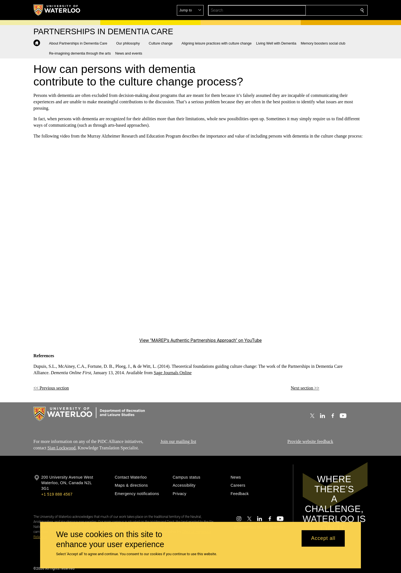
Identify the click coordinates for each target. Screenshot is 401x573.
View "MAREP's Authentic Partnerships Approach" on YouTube (200, 340)
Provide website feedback (310, 441)
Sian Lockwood (61, 447)
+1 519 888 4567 (56, 494)
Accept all (323, 538)
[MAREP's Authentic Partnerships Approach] (200, 242)
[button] (322, 10)
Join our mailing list (178, 441)
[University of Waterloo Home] (57, 10)
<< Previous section (51, 388)
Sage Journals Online (173, 372)
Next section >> (305, 388)
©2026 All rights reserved (54, 568)
